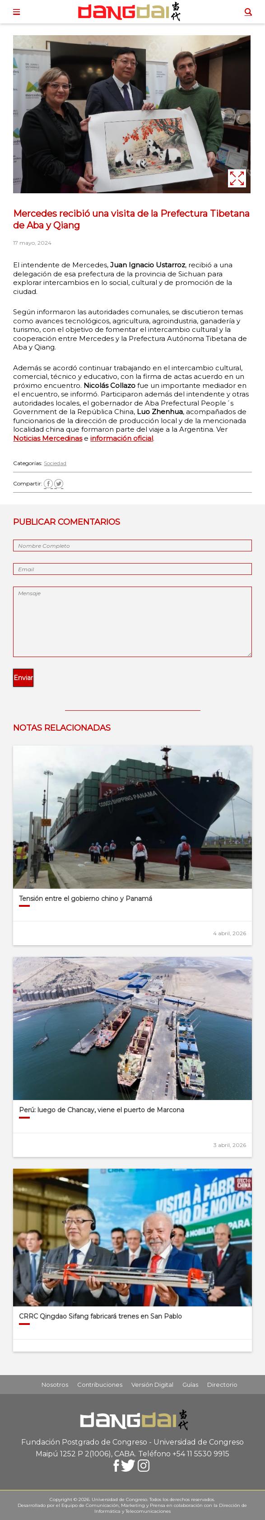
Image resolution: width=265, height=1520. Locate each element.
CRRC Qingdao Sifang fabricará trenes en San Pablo (100, 1316)
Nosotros (55, 1384)
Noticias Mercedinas (47, 438)
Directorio (222, 1384)
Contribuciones (99, 1384)
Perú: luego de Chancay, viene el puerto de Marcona (101, 1110)
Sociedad (55, 463)
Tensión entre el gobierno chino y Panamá (85, 899)
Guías (190, 1384)
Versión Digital (152, 1384)
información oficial (121, 438)
